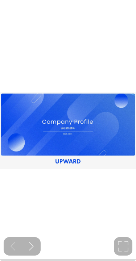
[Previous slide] (13, 246)
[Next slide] (31, 246)
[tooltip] (123, 246)
